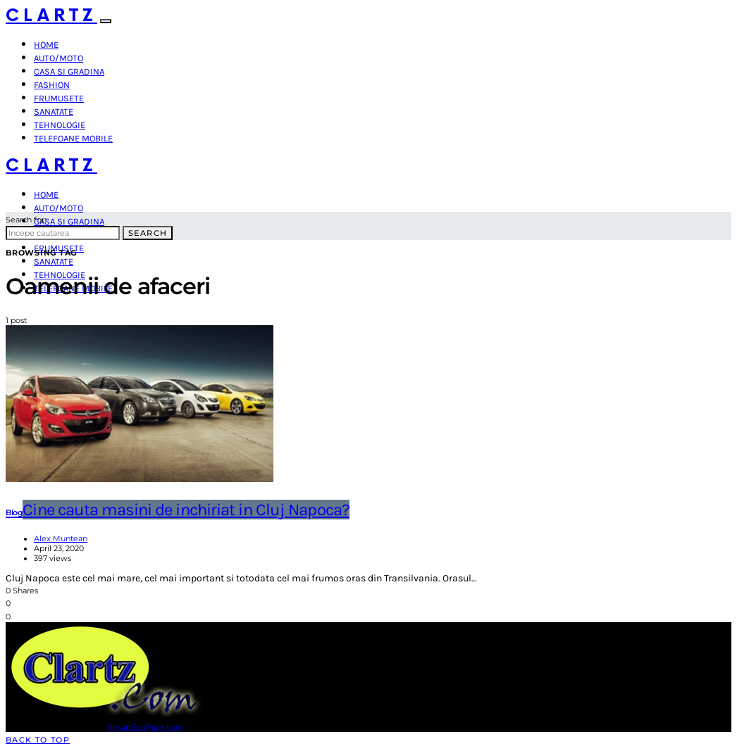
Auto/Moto (58, 58)
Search (147, 233)
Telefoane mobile (73, 138)
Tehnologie (59, 125)
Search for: (26, 220)
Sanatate (53, 111)
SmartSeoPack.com (146, 727)
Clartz (51, 16)
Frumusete (59, 98)
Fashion (52, 85)
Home (46, 44)
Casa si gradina (69, 71)
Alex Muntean (60, 538)
